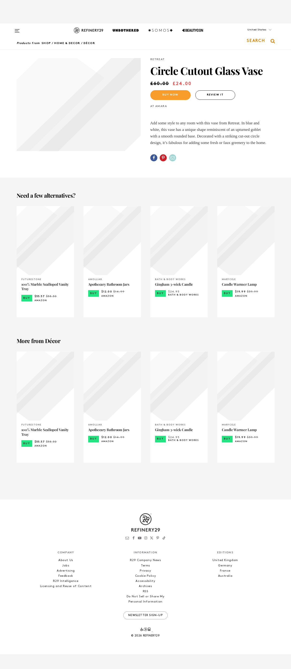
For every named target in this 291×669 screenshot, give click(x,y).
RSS (145, 606)
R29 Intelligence (65, 595)
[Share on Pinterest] (163, 157)
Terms (145, 580)
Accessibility (145, 595)
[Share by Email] (172, 157)
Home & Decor (67, 43)
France (225, 585)
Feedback (65, 590)
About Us (65, 575)
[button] (251, 34)
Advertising (66, 585)
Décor (89, 43)
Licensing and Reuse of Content (66, 600)
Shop (46, 43)
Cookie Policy (145, 590)
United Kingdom (225, 575)
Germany (225, 580)
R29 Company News (145, 575)
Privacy (145, 585)
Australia (225, 590)
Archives (145, 600)
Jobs (65, 580)
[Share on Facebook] (153, 157)
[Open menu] (17, 28)
